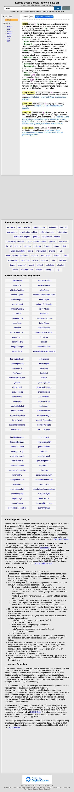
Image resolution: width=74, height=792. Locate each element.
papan (9, 34)
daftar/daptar (44, 299)
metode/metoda (17, 465)
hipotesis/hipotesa (17, 415)
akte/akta (17, 285)
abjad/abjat (17, 281)
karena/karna (44, 401)
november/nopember (17, 508)
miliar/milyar (17, 475)
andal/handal (17, 304)
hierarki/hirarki (17, 411)
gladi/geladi (17, 387)
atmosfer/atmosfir (17, 332)
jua (61, 251)
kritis (65, 246)
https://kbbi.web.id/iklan (44, 17)
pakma (56, 255)
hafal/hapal (17, 401)
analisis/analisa (17, 309)
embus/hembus (44, 346)
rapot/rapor (44, 465)
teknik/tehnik (44, 498)
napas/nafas (17, 484)
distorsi (39, 270)
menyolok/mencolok (17, 470)
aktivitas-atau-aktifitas (37, 241)
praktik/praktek (44, 456)
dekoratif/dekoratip (44, 304)
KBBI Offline (35, 712)
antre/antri (17, 313)
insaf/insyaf (44, 364)
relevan (37, 246)
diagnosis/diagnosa (44, 318)
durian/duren (44, 323)
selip (9, 36)
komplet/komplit (44, 425)
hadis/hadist (17, 396)
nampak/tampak (17, 479)
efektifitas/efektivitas (43, 332)
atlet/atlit (17, 328)
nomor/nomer (17, 503)
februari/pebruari (17, 359)
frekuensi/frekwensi (17, 378)
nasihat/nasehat (17, 489)
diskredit (62, 260)
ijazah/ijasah (17, 420)
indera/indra (44, 359)
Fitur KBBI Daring (61, 539)
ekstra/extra (44, 337)
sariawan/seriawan (44, 475)
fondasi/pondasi (17, 364)
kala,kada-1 (12, 232)
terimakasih (45, 255)
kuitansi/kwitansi (17, 442)
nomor (9, 31)
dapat (15, 270)
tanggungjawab (39, 227)
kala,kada (11, 227)
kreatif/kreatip (44, 429)
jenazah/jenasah (44, 387)
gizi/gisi (17, 382)
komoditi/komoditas (44, 420)
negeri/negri (17, 498)
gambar (36, 237)
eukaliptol (50, 265)
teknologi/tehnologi (44, 503)
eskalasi (52, 241)
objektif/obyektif (44, 442)
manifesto (63, 241)
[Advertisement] (45, 154)
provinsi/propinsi (44, 461)
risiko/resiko (44, 470)
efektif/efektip (44, 328)
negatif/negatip (17, 494)
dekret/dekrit (44, 309)
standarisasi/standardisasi (44, 489)
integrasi (63, 227)
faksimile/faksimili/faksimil (44, 351)
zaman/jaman (44, 508)
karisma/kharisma (44, 411)
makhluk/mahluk (17, 456)
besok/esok (17, 351)
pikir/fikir (44, 451)
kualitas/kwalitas (17, 437)
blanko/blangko (44, 285)
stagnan (27, 246)
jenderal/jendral (44, 392)
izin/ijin (44, 378)
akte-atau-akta (27, 270)
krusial (9, 246)
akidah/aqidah (17, 295)
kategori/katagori (44, 415)
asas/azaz (17, 323)
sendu (56, 246)
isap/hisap (44, 368)
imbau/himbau (17, 429)
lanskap (34, 255)
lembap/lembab (17, 447)
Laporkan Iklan (14, 728)
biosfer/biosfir (44, 281)
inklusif (40, 265)
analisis (44, 260)
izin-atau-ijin (13, 260)
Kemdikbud (44, 548)
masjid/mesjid (17, 461)
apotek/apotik (17, 318)
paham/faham (44, 447)
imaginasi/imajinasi (17, 425)
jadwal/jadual (44, 382)
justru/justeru (44, 396)
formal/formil (17, 368)
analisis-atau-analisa (51, 237)
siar (8, 38)
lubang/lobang (17, 451)
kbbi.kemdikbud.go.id (44, 563)
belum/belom (17, 342)
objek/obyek (44, 437)
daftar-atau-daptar (21, 237)
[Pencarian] (29, 8)
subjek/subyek (44, 494)
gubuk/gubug (17, 392)
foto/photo (17, 373)
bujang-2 (49, 270)
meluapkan (41, 251)
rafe (65, 255)
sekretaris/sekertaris (43, 479)
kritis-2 (30, 251)
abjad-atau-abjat (17, 251)
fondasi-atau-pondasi (15, 241)
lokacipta (25, 260)
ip (58, 270)
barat (12, 265)
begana (35, 260)
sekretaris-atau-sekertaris (17, 255)
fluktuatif (47, 246)
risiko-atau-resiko (47, 232)
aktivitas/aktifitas (17, 290)
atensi (31, 265)
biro (8, 29)
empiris (52, 251)
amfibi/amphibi (17, 299)
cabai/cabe (44, 290)
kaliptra (18, 246)
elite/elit (44, 342)
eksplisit (60, 265)
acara (9, 26)
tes (53, 260)
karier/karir (44, 406)
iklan (9, 20)
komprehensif (24, 227)
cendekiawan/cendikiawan (44, 295)
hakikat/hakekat (17, 406)
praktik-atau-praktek (28, 232)
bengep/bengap (17, 346)
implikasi (53, 227)
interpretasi (62, 232)
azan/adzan (17, 337)
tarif (8, 41)
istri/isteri (44, 373)
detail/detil (44, 313)
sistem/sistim (44, 484)
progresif (21, 265)
